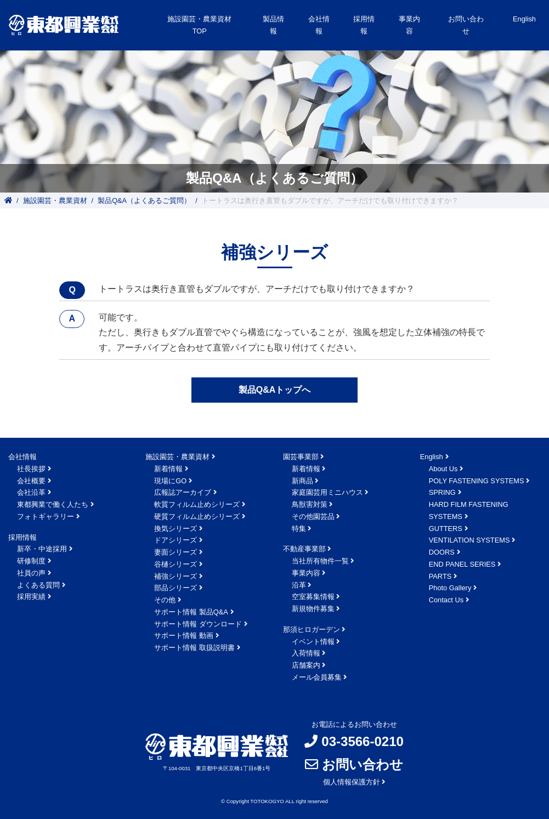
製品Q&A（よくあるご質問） (144, 200)
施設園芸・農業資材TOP (199, 25)
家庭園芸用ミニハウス (327, 492)
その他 (165, 600)
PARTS (440, 576)
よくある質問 (38, 585)
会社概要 (31, 481)
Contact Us (446, 600)
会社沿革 (31, 492)
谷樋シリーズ (175, 564)
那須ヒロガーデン (311, 629)
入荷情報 (306, 653)
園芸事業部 (301, 457)
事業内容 (306, 573)
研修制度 (31, 561)
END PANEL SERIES (462, 564)
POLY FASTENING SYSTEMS (476, 481)
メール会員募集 (317, 677)
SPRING (442, 492)
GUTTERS (445, 528)
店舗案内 (306, 665)
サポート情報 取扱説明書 (194, 647)
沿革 (299, 585)
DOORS (442, 552)
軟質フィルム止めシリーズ (197, 504)
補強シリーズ (175, 576)
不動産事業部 (304, 549)
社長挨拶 (31, 469)
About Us (443, 469)
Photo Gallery (450, 588)
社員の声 (31, 573)
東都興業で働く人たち (52, 504)
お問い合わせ (466, 25)
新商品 (302, 481)
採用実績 (31, 596)
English (524, 19)
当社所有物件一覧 (320, 561)
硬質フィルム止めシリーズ (197, 516)
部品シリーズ (175, 588)
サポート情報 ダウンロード (198, 624)
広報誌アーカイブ (182, 492)
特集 (299, 528)
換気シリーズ (175, 528)
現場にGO (170, 481)
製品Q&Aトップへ (275, 389)
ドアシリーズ (175, 540)
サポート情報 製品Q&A (191, 612)
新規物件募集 (313, 609)
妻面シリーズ (175, 552)
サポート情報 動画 (183, 635)
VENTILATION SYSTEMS (469, 540)
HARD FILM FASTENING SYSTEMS (468, 510)
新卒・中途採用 (42, 549)
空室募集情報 (313, 596)
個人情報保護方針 (351, 782)
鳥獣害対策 (309, 504)
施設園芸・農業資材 (55, 200)
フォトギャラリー (45, 516)
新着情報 (168, 469)
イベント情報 (313, 641)
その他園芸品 (313, 516)
